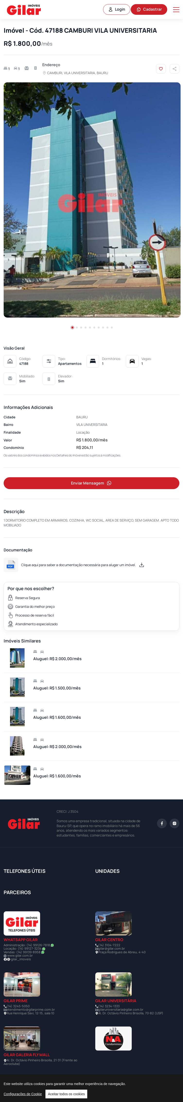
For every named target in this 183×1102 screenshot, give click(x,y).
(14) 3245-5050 (18, 1006)
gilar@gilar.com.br (111, 948)
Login (116, 9)
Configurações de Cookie (23, 1094)
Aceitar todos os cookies (66, 1094)
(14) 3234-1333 (109, 1006)
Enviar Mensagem (91, 483)
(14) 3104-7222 (109, 945)
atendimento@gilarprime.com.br (31, 1009)
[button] (72, 327)
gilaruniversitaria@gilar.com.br (120, 1009)
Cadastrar (149, 9)
